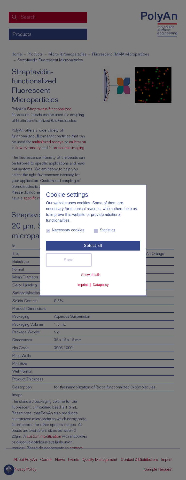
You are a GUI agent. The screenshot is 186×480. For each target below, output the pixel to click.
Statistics (104, 230)
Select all (93, 246)
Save (69, 260)
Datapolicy (100, 285)
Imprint (82, 285)
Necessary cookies (65, 230)
